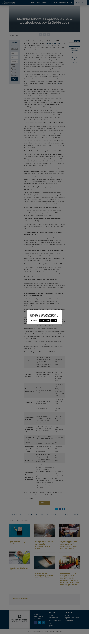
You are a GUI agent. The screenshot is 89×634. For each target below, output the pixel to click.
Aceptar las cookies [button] (45, 320)
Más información (34, 320)
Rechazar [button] (54, 320)
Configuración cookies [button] (42, 318)
